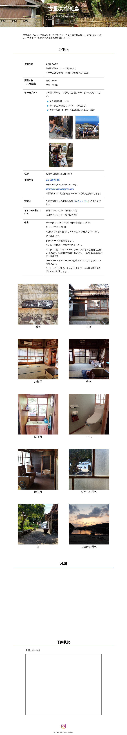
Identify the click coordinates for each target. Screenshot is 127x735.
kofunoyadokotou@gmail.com (60, 189)
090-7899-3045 (53, 180)
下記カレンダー (80, 201)
